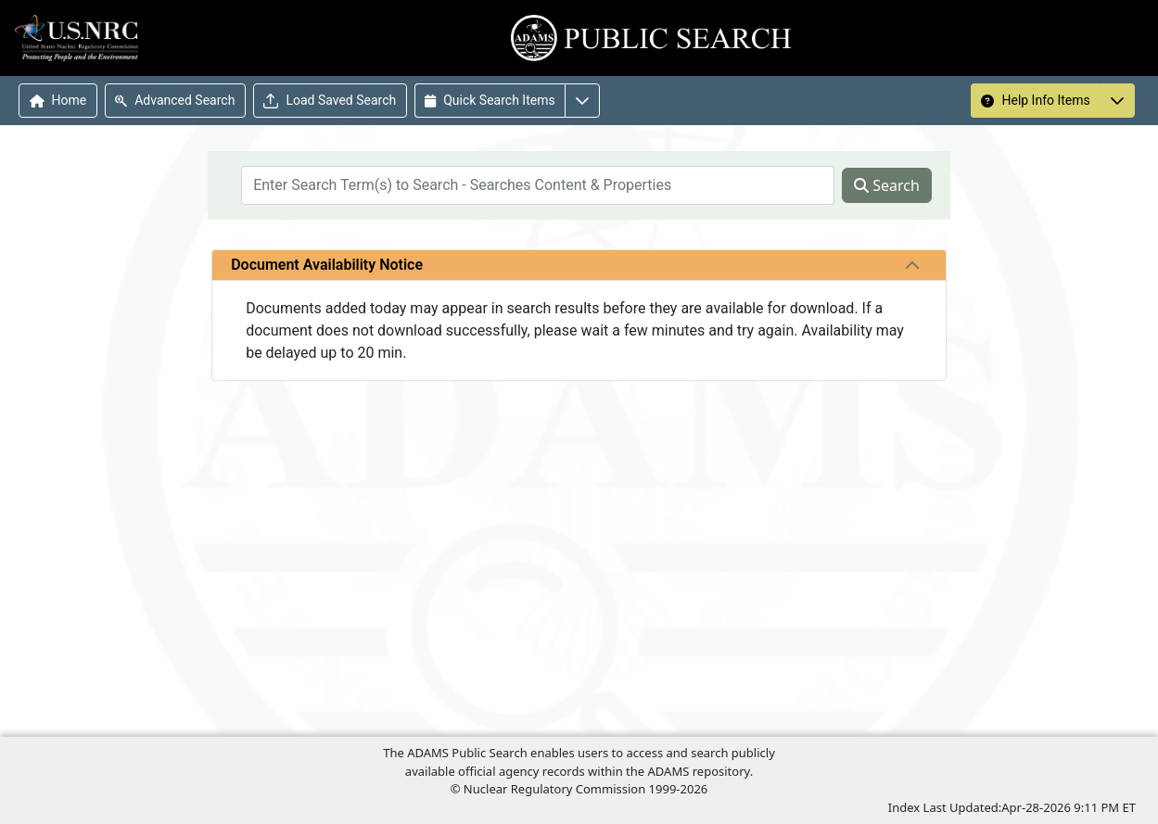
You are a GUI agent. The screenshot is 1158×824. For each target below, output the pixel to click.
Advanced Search (175, 100)
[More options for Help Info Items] (1117, 100)
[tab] (912, 265)
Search (887, 185)
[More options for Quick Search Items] (582, 100)
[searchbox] (537, 185)
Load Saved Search (329, 100)
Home (58, 100)
